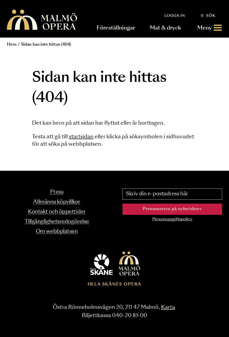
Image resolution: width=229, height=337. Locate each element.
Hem (11, 45)
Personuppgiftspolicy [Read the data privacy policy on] (172, 219)
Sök (211, 15)
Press (57, 192)
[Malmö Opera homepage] (42, 20)
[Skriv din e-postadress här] (172, 194)
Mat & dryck (165, 27)
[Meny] (209, 27)
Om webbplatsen (57, 231)
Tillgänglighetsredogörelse (57, 221)
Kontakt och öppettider (56, 211)
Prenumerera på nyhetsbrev (172, 209)
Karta (168, 307)
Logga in (175, 15)
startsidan (81, 136)
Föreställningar (116, 27)
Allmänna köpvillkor (56, 202)
